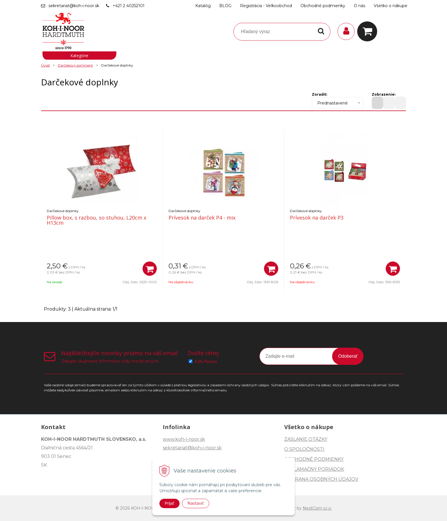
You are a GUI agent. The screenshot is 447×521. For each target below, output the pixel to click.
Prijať (169, 503)
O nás (359, 5)
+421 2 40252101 (129, 5)
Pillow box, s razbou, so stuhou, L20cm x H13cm (96, 220)
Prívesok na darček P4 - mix (201, 217)
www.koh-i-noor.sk (184, 439)
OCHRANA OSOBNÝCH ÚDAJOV (321, 479)
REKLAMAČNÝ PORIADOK (314, 469)
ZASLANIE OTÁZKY (305, 439)
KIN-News (205, 361)
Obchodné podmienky (322, 5)
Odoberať (347, 356)
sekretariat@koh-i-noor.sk (73, 5)
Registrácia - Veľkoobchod (266, 5)
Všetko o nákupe (390, 5)
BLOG (225, 5)
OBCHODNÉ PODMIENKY (314, 459)
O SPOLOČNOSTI (304, 449)
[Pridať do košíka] (150, 268)
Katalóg (203, 5)
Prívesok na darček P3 (317, 217)
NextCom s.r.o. (317, 508)
